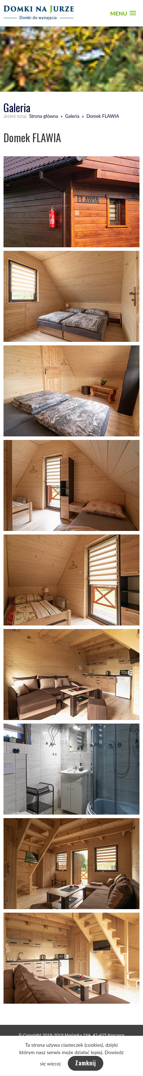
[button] (122, 13)
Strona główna (43, 116)
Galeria (72, 116)
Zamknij (85, 1063)
